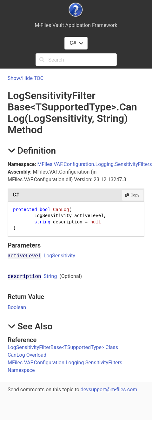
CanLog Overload (27, 355)
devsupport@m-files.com (109, 390)
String (50, 276)
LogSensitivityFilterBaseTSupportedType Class (63, 347)
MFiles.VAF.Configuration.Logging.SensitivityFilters (94, 164)
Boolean (17, 307)
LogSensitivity (59, 256)
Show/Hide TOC (25, 78)
